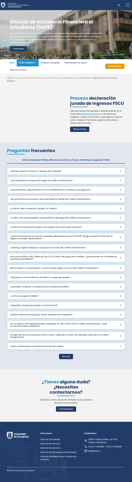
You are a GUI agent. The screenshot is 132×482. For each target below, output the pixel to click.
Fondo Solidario (26, 62)
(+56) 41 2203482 (96, 446)
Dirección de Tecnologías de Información (58, 452)
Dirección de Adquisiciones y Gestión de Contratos (58, 458)
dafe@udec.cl (94, 451)
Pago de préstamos (18, 70)
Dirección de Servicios (50, 448)
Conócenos (18, 48)
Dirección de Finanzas (50, 439)
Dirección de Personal (50, 443)
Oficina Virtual (114, 66)
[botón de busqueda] (119, 5)
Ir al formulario (66, 398)
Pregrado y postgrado (50, 62)
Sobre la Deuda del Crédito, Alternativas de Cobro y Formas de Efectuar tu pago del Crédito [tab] (66, 149)
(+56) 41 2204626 (114, 446)
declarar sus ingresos (91, 114)
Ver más (66, 346)
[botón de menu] (127, 5)
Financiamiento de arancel (75, 62)
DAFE (12, 62)
